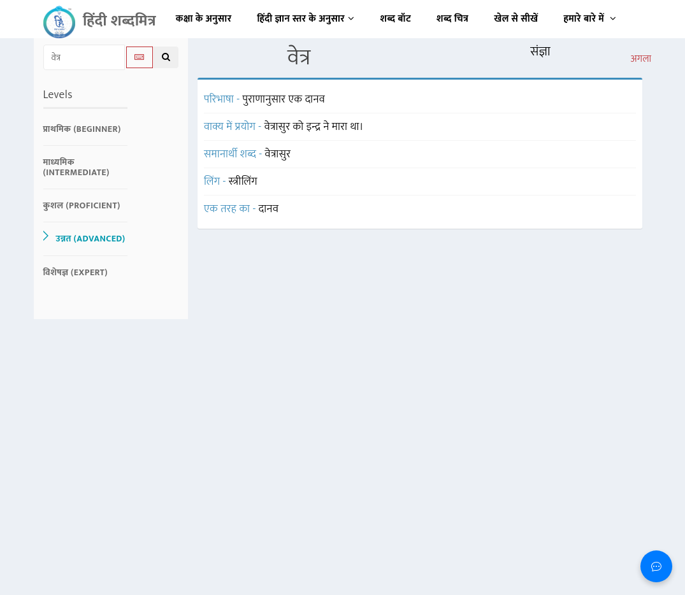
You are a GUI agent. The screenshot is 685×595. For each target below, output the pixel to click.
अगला (640, 59)
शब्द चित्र (452, 19)
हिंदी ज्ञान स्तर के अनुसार (306, 19)
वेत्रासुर (278, 154)
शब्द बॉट (396, 19)
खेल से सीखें (516, 19)
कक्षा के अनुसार (204, 19)
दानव (269, 209)
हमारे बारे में (589, 19)
